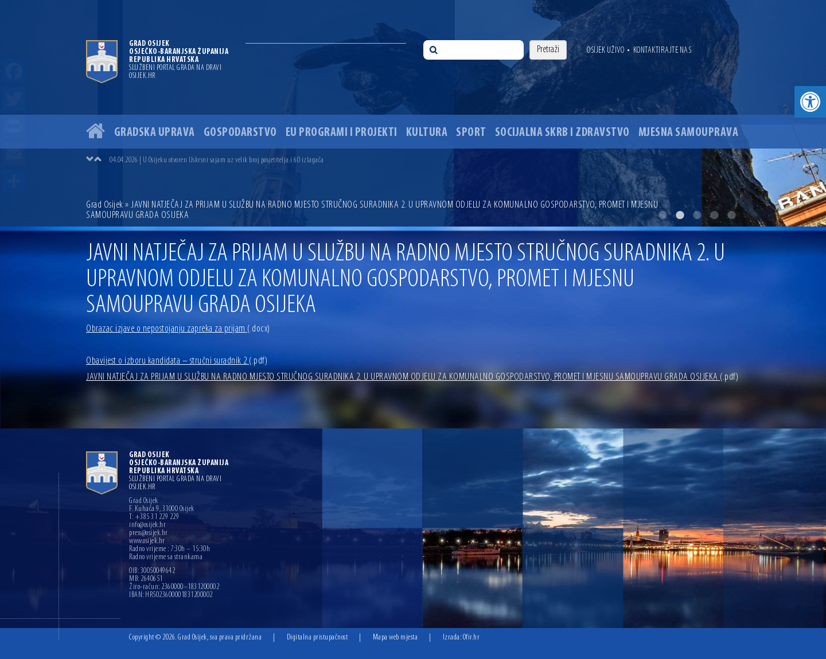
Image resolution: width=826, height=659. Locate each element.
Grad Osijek (105, 205)
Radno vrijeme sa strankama (165, 557)
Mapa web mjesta (395, 637)
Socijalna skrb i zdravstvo (562, 133)
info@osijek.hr (147, 525)
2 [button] (679, 215)
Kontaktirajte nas (662, 50)
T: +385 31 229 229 (154, 517)
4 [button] (714, 215)
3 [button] (697, 215)
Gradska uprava (154, 133)
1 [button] (662, 215)
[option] (413, 113)
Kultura (427, 133)
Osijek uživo (605, 50)
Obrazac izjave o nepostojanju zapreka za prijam (178, 328)
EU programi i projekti (342, 133)
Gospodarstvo (240, 133)
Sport (471, 133)
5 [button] (731, 215)
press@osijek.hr (148, 533)
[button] (810, 102)
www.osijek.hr (147, 541)
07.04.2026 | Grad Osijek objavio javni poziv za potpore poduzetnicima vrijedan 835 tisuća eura (232, 159)
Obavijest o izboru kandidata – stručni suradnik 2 (176, 361)
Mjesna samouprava (688, 133)
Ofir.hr (471, 637)
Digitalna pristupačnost (317, 637)
